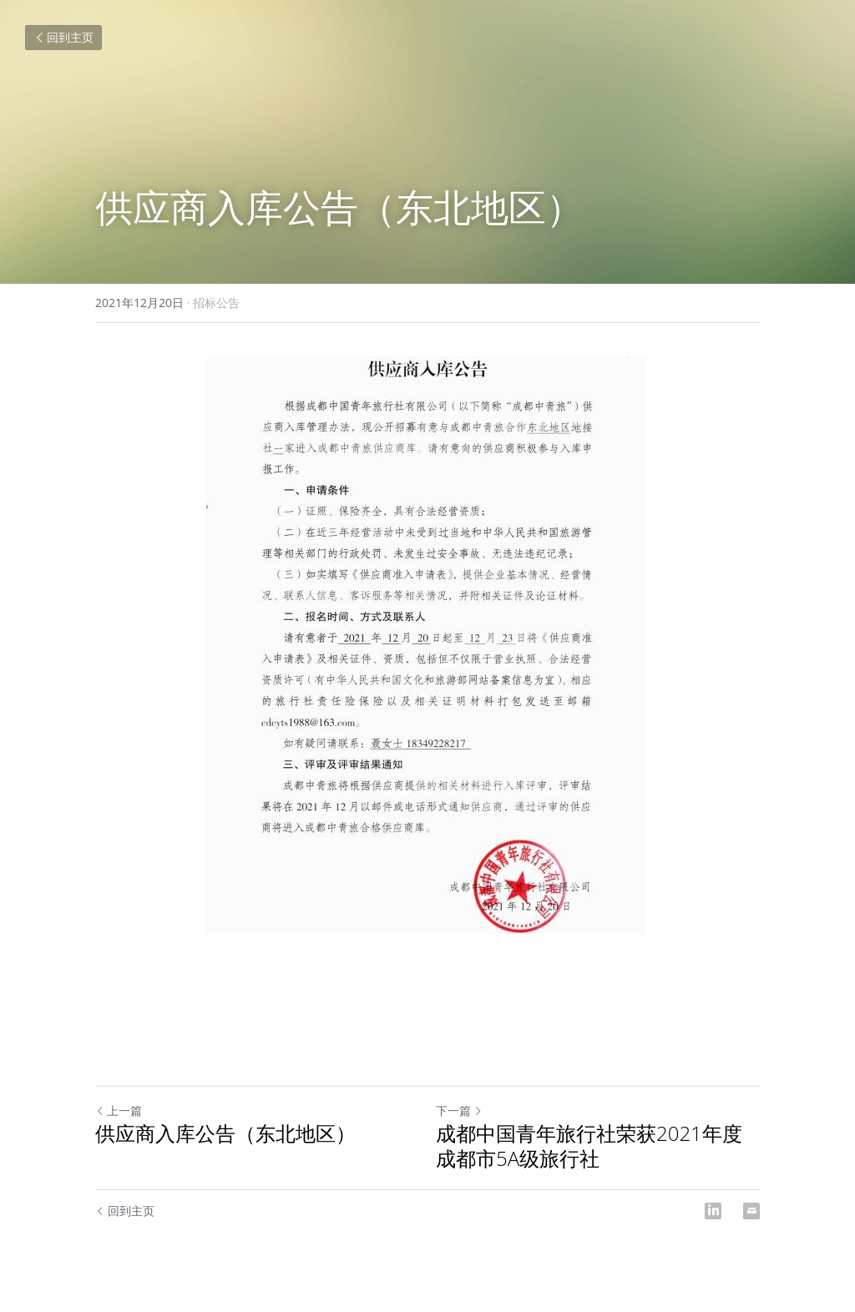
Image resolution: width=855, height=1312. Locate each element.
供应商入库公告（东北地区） (225, 1133)
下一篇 (459, 1110)
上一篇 (118, 1110)
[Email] (751, 1211)
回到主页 (63, 37)
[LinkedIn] (713, 1211)
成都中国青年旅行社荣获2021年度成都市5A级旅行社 (589, 1146)
